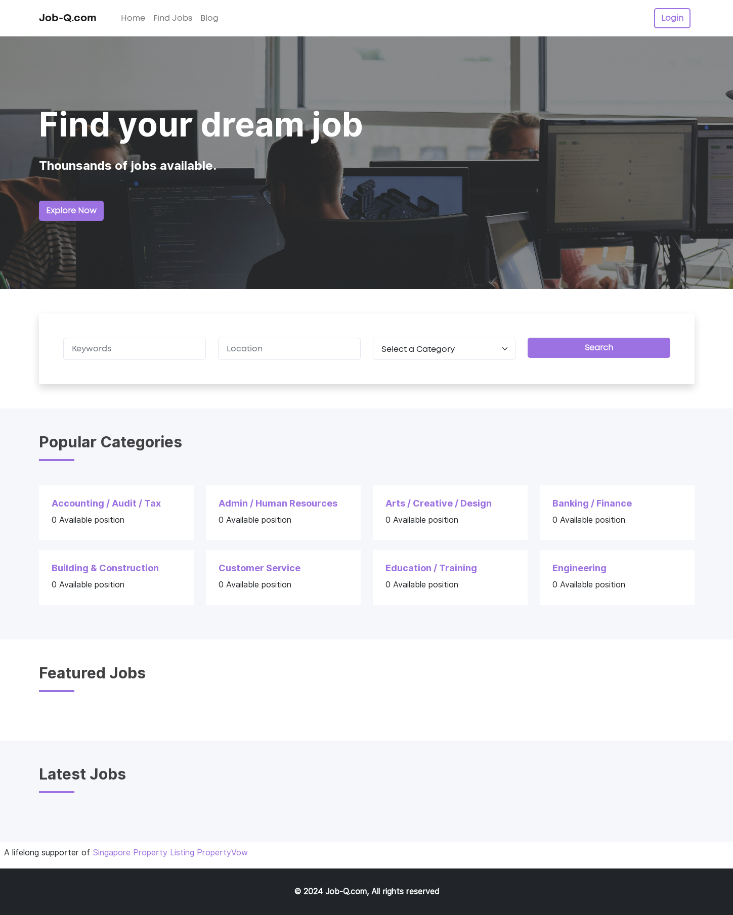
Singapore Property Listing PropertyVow (170, 852)
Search (599, 348)
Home (133, 18)
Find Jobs (172, 18)
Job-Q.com (68, 18)
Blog (209, 18)
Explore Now (71, 211)
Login (672, 18)
